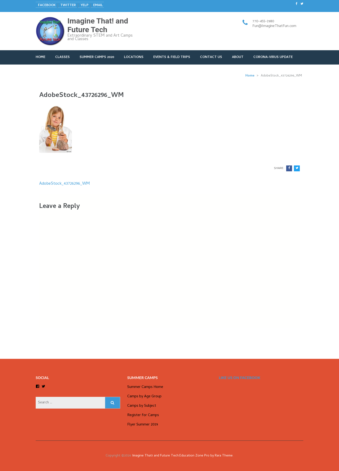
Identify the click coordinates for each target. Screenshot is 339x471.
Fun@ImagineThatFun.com (274, 26)
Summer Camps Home (145, 387)
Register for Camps (143, 415)
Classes (62, 57)
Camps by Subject (141, 406)
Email (98, 6)
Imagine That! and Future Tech (97, 25)
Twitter (68, 6)
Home (40, 57)
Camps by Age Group (144, 397)
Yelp (85, 6)
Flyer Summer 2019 (142, 425)
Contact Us (211, 57)
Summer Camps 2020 (97, 57)
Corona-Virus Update (273, 57)
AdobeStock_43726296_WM (64, 183)
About (237, 57)
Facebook (47, 6)
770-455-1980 (263, 21)
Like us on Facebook (239, 377)
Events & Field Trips (171, 57)
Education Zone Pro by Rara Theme (206, 456)
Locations (133, 57)
